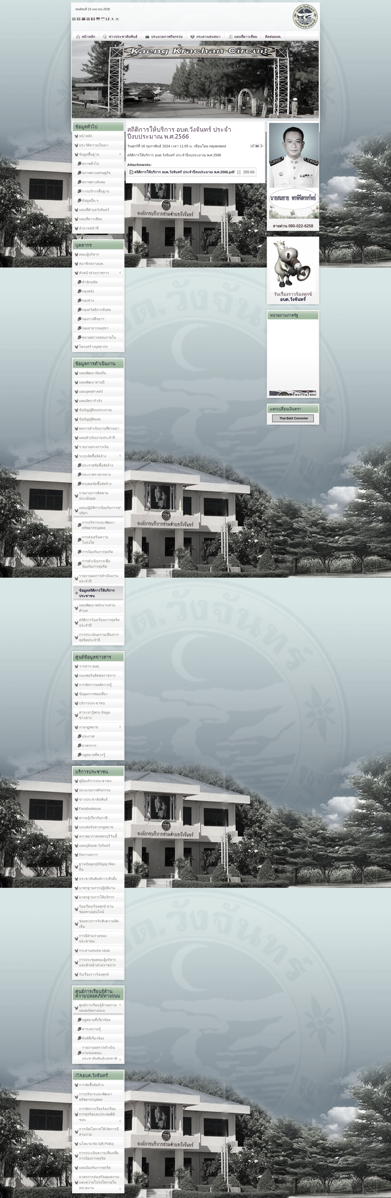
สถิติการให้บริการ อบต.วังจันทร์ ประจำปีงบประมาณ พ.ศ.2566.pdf (184, 172)
